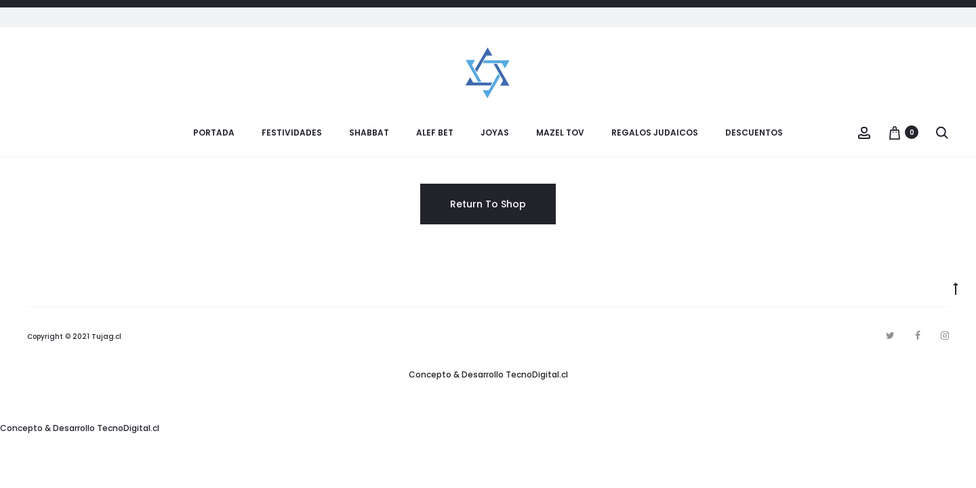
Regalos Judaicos (654, 132)
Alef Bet (434, 132)
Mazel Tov (560, 132)
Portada (214, 132)
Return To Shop (488, 204)
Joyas (495, 132)
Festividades (292, 132)
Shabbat (369, 132)
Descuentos (754, 132)
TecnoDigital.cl (537, 374)
